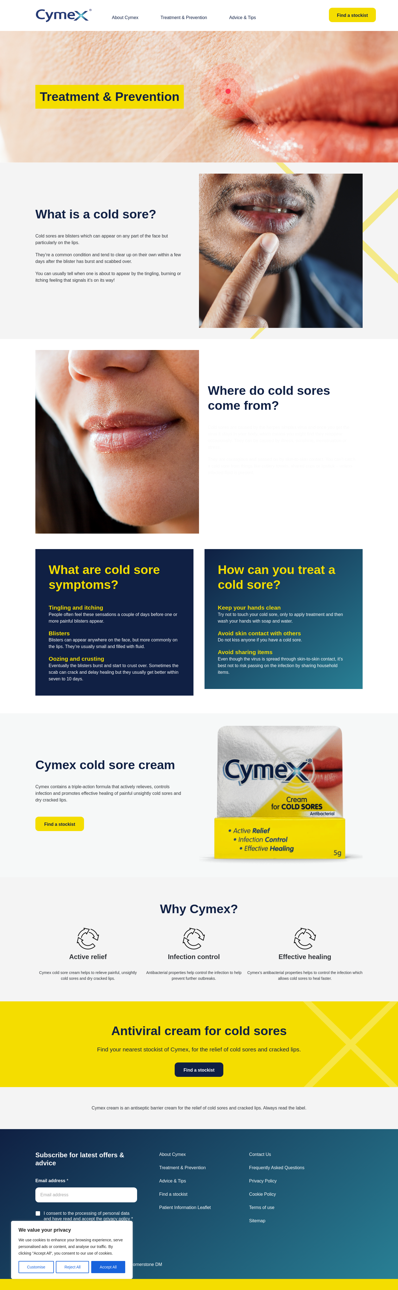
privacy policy (116, 1218)
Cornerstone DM (146, 1264)
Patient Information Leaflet (185, 1207)
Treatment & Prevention (184, 17)
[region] (72, 1250)
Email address (51, 1180)
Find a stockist (352, 15)
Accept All (108, 1267)
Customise (36, 1267)
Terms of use (261, 1207)
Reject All (72, 1267)
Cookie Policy (262, 1194)
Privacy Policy (263, 1181)
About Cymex (125, 17)
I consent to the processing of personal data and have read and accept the (88, 1216)
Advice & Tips (242, 17)
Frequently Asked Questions (276, 1167)
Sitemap (257, 1220)
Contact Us (260, 1154)
